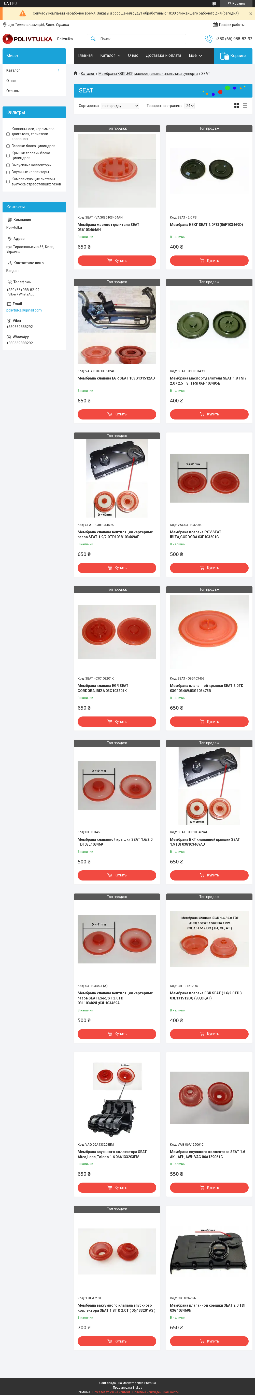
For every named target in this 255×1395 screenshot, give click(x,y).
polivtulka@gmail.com (24, 310)
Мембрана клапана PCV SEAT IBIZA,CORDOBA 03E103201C (195, 534)
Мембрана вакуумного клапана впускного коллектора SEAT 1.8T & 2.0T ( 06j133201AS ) (116, 1307)
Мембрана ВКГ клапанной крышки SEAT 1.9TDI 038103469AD (205, 842)
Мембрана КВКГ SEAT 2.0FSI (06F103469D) (206, 225)
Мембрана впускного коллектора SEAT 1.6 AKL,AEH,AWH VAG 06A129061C (207, 1154)
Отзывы (13, 91)
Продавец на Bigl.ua (127, 1387)
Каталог (107, 55)
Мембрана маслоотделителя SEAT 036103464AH (108, 227)
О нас (133, 55)
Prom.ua (150, 1383)
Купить (121, 261)
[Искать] (93, 39)
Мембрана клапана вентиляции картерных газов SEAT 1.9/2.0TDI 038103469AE (115, 534)
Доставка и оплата (163, 55)
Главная (85, 55)
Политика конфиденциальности (155, 1392)
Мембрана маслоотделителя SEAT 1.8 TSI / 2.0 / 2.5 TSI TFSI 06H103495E (208, 380)
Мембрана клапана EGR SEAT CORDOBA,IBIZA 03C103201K (103, 688)
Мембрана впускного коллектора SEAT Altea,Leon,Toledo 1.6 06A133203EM (112, 1154)
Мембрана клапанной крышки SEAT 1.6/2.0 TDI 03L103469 (115, 842)
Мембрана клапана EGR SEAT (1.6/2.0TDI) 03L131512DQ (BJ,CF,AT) (206, 995)
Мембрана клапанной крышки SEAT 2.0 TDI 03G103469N (207, 1307)
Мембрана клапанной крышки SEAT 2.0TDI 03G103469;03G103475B (207, 688)
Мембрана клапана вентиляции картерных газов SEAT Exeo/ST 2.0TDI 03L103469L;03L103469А (115, 998)
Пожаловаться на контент (111, 1392)
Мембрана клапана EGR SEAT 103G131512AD (116, 378)
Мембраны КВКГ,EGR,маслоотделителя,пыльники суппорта (148, 74)
